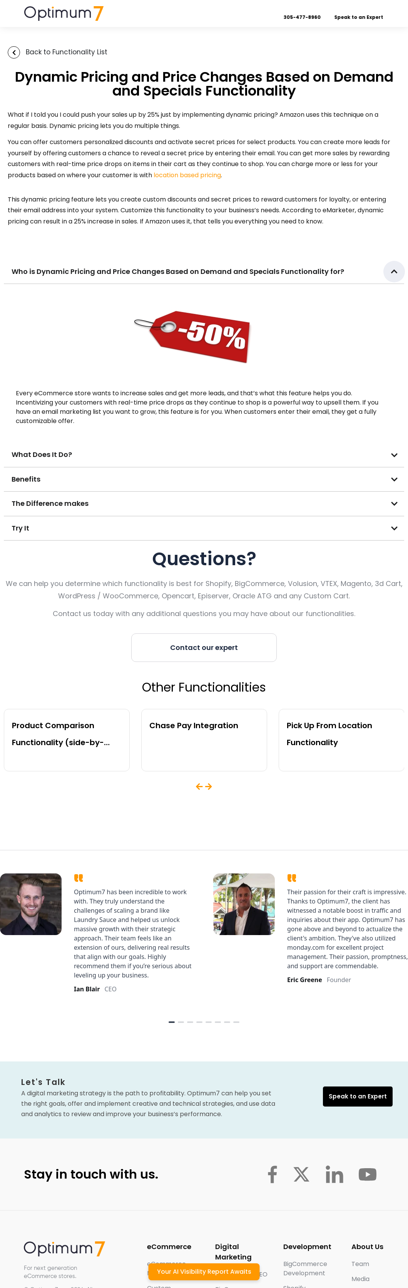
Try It (20, 528)
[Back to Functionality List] (14, 52)
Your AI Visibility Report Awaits (204, 1271)
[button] (204, 272)
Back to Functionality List (66, 52)
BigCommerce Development (305, 1268)
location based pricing (187, 175)
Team (360, 1263)
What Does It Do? (42, 454)
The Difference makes (50, 503)
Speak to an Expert (359, 17)
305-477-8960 (302, 17)
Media (360, 1279)
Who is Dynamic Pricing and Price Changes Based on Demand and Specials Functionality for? (178, 271)
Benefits (26, 479)
